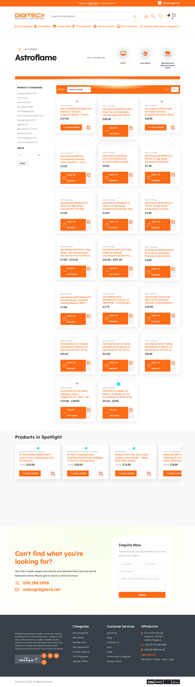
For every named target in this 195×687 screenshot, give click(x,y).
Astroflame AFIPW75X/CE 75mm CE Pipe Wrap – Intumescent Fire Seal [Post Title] (158, 206)
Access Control (103, 26)
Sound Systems (24, 137)
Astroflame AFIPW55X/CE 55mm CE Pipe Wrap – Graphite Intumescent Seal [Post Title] (117, 206)
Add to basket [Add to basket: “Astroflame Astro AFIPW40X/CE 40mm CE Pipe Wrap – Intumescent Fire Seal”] (111, 318)
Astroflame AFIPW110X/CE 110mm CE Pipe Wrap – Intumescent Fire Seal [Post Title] (158, 158)
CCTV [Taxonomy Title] (123, 63)
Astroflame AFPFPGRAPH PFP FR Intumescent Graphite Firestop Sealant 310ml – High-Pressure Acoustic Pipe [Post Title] (75, 302)
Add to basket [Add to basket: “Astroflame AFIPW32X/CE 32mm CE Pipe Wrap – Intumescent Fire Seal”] (69, 224)
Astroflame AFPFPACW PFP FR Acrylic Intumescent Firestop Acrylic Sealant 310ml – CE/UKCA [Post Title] (159, 255)
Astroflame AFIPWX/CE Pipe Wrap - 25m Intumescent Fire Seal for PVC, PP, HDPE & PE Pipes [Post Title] (75, 254)
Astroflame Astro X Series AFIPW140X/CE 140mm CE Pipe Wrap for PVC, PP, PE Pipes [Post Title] (116, 348)
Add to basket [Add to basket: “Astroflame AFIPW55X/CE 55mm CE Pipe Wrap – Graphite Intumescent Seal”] (111, 224)
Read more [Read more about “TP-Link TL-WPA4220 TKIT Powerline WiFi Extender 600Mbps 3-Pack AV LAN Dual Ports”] (78, 473)
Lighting (20, 124)
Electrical (21, 102)
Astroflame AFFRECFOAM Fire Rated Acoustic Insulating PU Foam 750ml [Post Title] (159, 111)
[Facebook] (44, 655)
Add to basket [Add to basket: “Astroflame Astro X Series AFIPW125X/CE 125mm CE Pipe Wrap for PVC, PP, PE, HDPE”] (69, 365)
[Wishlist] (160, 16)
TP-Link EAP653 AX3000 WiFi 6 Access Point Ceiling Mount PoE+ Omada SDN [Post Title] (37, 457)
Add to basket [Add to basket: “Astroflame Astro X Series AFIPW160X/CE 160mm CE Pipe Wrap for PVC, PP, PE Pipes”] (153, 365)
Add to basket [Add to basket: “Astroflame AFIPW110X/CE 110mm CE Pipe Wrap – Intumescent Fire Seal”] (153, 177)
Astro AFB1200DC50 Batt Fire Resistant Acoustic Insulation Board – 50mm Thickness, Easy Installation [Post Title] (75, 113)
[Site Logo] (29, 16)
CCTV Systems (127, 26)
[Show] (175, 89)
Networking (22, 133)
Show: (167, 89)
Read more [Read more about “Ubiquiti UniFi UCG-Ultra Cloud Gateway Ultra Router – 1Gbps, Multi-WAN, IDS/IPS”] (126, 473)
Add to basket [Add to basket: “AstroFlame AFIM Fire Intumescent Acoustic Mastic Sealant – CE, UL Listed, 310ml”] (69, 178)
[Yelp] (44, 662)
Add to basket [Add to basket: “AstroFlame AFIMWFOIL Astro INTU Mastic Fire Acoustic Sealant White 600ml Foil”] (111, 177)
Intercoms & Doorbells (28, 115)
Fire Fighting (81, 26)
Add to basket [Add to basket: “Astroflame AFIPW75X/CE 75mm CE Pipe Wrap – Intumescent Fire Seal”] (153, 224)
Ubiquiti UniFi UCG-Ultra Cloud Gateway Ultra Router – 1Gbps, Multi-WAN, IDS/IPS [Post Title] (131, 457)
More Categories (169, 26)
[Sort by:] (79, 89)
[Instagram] (50, 655)
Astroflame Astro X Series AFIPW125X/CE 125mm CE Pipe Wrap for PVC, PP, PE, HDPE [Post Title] (74, 348)
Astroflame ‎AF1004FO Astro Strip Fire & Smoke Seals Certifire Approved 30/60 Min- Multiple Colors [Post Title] (118, 114)
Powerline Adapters (88, 451)
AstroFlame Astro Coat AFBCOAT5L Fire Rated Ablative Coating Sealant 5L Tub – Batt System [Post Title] (160, 301)
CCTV (20, 98)
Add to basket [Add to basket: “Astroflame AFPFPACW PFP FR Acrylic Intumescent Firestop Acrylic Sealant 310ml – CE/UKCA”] (153, 271)
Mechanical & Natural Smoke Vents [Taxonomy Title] (168, 65)
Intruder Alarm (24, 120)
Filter (22, 163)
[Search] (134, 16)
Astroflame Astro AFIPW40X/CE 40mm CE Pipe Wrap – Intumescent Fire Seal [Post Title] (116, 301)
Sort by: (61, 89)
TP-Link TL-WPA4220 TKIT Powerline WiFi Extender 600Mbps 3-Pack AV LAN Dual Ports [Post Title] (85, 457)
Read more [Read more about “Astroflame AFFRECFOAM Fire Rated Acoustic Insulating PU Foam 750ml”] (155, 127)
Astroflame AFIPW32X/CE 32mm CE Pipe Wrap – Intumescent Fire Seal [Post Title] (74, 206)
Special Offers (149, 26)
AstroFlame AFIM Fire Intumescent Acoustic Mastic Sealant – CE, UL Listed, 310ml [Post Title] (73, 161)
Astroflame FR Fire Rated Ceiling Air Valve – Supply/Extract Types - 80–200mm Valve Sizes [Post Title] (75, 395)
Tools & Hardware (25, 142)
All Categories (23, 26)
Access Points (26, 451)
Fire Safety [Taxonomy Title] (145, 63)
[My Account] (145, 16)
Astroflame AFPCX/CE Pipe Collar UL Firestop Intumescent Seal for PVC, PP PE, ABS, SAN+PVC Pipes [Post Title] (117, 254)
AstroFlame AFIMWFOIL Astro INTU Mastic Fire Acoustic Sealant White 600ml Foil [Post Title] (115, 160)
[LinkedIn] (56, 655)
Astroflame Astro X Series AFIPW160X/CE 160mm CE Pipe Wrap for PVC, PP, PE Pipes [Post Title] (159, 348)
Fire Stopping (23, 111)
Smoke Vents (61, 26)
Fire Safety (41, 26)
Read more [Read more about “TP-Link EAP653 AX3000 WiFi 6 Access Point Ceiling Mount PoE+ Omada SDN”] (30, 473)
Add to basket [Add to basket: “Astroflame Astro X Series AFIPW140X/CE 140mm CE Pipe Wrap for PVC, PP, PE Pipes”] (111, 365)
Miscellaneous (24, 129)
